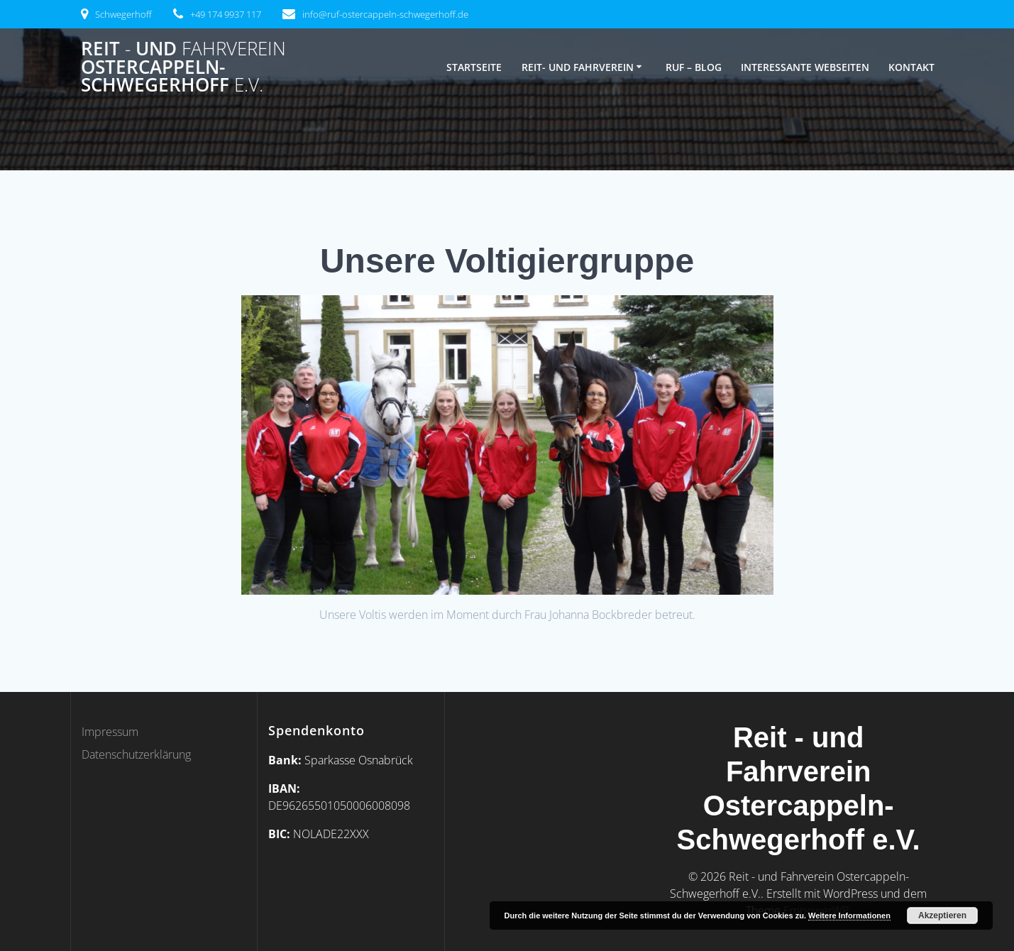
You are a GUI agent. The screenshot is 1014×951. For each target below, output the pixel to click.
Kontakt (911, 67)
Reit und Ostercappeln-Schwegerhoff (183, 67)
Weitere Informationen (849, 915)
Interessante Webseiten (805, 67)
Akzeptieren (942, 915)
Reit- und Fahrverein (578, 67)
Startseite (474, 67)
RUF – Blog (694, 67)
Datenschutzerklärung (136, 754)
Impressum (110, 732)
